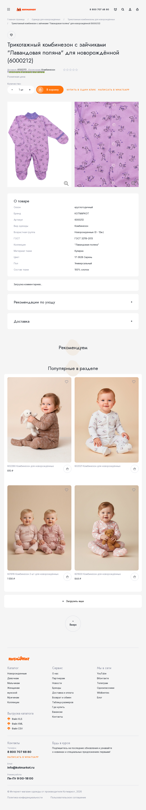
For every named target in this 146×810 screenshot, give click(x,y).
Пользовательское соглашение (68, 797)
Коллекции (13, 702)
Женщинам (13, 688)
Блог (99, 697)
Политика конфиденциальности (25, 797)
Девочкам (13, 678)
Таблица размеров (62, 702)
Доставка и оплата (62, 692)
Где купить (58, 707)
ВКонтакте (103, 678)
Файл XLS (17, 719)
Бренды (56, 688)
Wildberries (103, 692)
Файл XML (17, 723)
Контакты (57, 716)
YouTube (101, 673)
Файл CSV (17, 728)
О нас (55, 673)
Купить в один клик (81, 89)
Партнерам (58, 678)
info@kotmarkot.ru (20, 767)
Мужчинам (13, 697)
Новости (57, 683)
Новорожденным (17, 673)
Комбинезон (48, 69)
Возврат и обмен (61, 697)
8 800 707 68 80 (99, 9)
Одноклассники (105, 688)
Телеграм (102, 683)
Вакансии (57, 712)
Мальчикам (13, 683)
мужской (12, 692)
